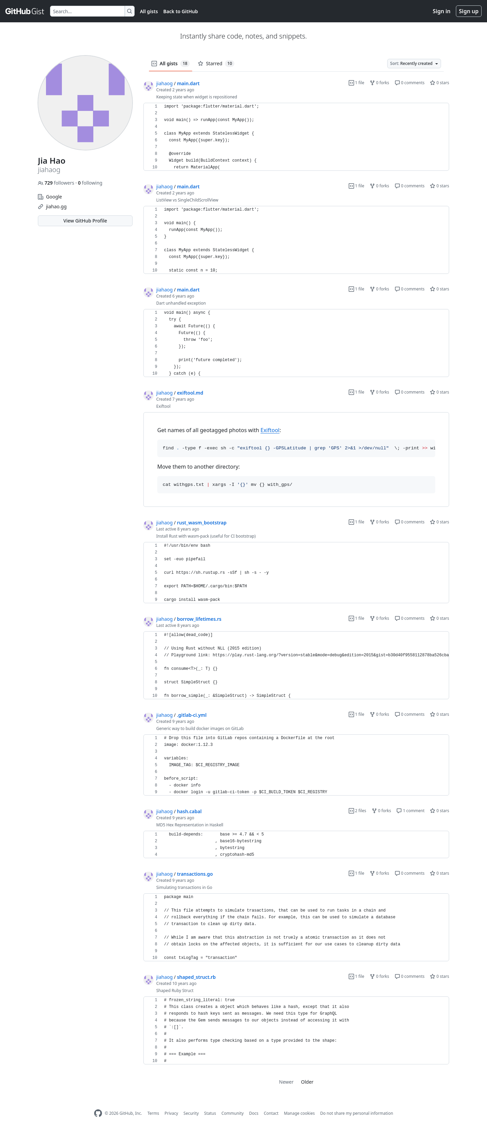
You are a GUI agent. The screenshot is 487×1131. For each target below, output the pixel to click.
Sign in (441, 11)
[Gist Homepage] (25, 11)
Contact (271, 1113)
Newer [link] (286, 1082)
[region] (296, 137)
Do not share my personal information (356, 1113)
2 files (357, 811)
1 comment (410, 811)
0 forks (379, 83)
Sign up (469, 11)
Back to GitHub (180, 11)
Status (210, 1113)
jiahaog (164, 83)
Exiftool (269, 430)
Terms (153, 1113)
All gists (149, 11)
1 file (356, 83)
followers (56, 183)
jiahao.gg (56, 206)
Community (233, 1113)
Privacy (171, 1113)
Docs (253, 1113)
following (90, 183)
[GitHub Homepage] (98, 1113)
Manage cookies (299, 1113)
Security (191, 1113)
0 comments (410, 83)
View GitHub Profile (85, 220)
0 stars (439, 83)
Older (307, 1082)
